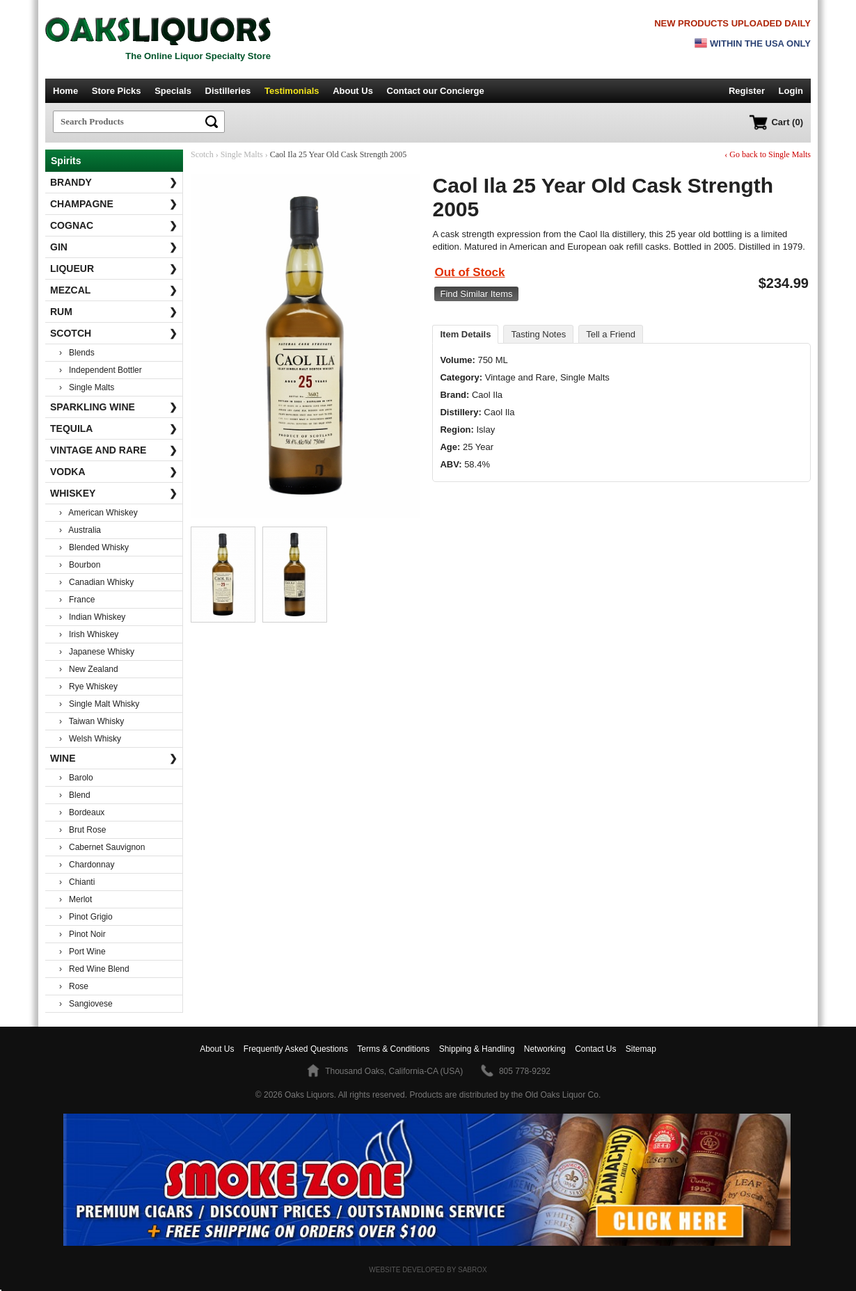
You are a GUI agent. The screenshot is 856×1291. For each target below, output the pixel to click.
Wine (113, 758)
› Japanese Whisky (96, 652)
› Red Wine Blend (94, 969)
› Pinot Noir (82, 934)
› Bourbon (79, 565)
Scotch (113, 333)
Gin (113, 246)
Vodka (113, 471)
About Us (353, 91)
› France (77, 599)
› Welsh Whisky (90, 739)
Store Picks (116, 91)
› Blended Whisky (94, 547)
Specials (172, 91)
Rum (113, 311)
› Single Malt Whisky (99, 704)
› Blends (77, 353)
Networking (545, 1049)
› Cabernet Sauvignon (102, 847)
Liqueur (113, 268)
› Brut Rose (82, 830)
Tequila (113, 428)
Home (65, 91)
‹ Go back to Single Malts (767, 154)
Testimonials (291, 91)
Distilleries (228, 91)
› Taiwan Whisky (91, 721)
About (217, 1049)
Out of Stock (469, 272)
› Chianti (77, 882)
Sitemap (641, 1049)
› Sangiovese (86, 1004)
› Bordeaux (81, 812)
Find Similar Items (476, 294)
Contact (435, 91)
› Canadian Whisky (96, 582)
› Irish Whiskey (88, 634)
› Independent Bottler (100, 370)
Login (791, 91)
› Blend (74, 795)
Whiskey (113, 493)
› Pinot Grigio (86, 917)
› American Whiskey (98, 513)
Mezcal (113, 290)
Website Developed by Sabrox (427, 1270)
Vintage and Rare (113, 450)
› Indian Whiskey (92, 617)
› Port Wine (82, 951)
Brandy (113, 182)
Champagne (113, 203)
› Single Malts (86, 387)
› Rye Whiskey (88, 686)
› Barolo (76, 778)
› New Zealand (88, 669)
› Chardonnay (86, 864)
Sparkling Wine (113, 406)
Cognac (113, 225)
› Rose (73, 986)
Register (747, 91)
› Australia (80, 530)
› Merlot (75, 899)
